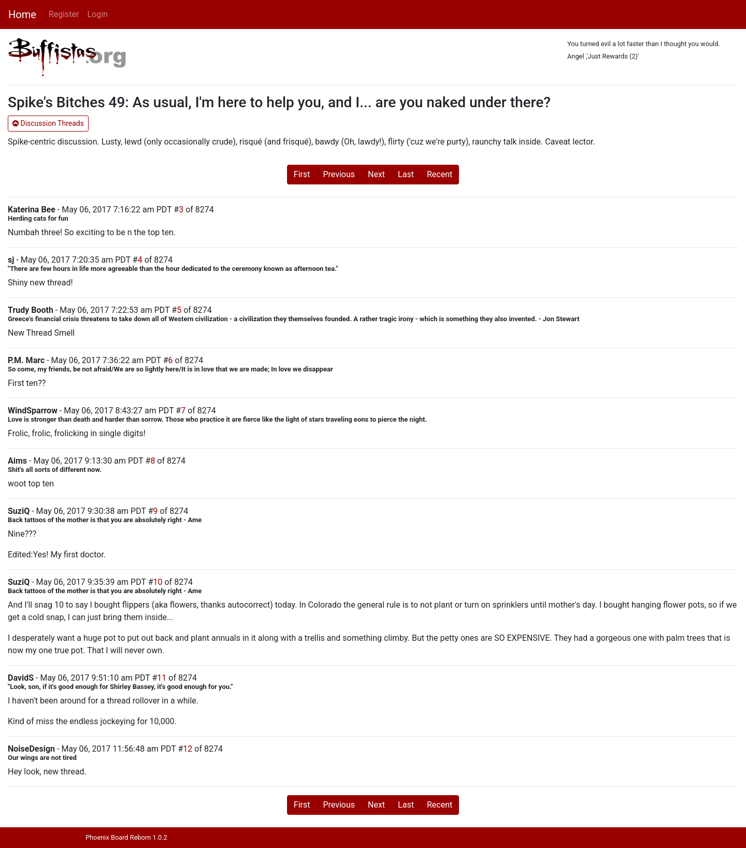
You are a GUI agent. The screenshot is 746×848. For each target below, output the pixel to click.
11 (161, 678)
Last (406, 174)
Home (22, 14)
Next (376, 174)
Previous (339, 174)
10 (158, 582)
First (302, 174)
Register (64, 14)
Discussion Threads (48, 123)
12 (187, 749)
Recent (439, 174)
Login (97, 14)
